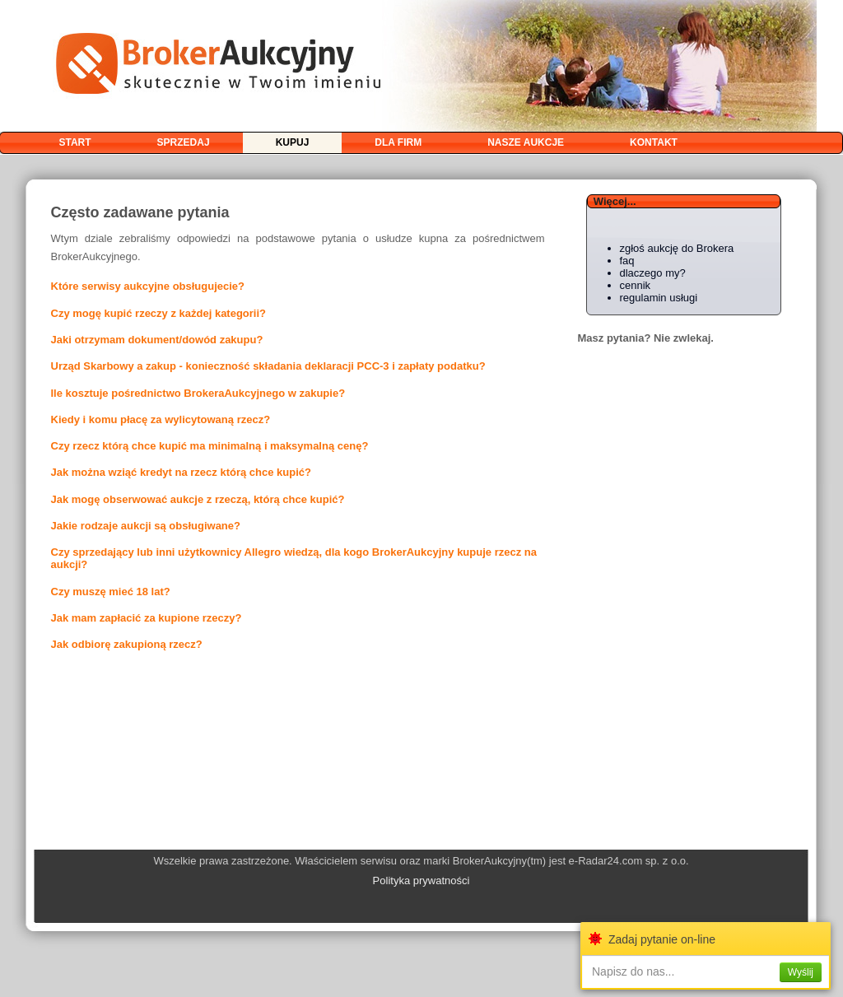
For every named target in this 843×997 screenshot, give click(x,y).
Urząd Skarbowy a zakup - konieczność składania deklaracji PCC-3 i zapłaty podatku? (268, 366)
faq (627, 260)
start (75, 142)
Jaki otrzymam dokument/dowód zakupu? (157, 339)
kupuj (293, 142)
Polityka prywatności (421, 880)
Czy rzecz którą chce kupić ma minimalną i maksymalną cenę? (210, 446)
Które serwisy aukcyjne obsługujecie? (148, 286)
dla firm (398, 142)
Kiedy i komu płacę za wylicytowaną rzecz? (161, 419)
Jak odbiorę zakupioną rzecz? (127, 644)
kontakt (654, 142)
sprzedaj (183, 142)
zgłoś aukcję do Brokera (677, 248)
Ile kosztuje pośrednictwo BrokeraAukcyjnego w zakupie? (198, 393)
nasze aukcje (525, 142)
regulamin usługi (659, 297)
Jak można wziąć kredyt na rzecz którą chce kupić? (181, 472)
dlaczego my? (653, 273)
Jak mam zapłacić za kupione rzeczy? (146, 618)
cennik (635, 285)
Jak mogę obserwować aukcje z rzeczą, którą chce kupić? (198, 499)
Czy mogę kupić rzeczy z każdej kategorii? (159, 313)
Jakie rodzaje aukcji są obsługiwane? (145, 525)
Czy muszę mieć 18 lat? (110, 591)
